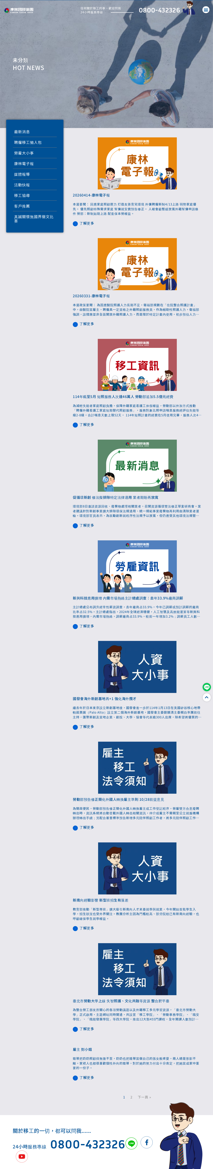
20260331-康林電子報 (91, 295)
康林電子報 (24, 163)
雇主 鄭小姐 (82, 1049)
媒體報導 (22, 174)
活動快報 (22, 184)
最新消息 (22, 131)
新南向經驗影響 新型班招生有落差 (100, 900)
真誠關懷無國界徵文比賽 (34, 218)
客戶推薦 (22, 206)
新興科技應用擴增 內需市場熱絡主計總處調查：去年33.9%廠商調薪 (128, 598)
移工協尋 (22, 195)
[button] (205, 9)
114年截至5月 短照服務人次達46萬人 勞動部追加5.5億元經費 (123, 396)
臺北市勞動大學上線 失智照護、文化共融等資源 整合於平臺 (121, 1000)
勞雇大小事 (24, 152)
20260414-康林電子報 (91, 195)
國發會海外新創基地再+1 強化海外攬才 (104, 698)
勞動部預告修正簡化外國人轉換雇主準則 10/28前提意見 (118, 799)
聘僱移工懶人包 (28, 142)
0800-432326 (159, 10)
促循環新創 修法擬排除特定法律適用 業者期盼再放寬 (116, 497)
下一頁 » (144, 1096)
